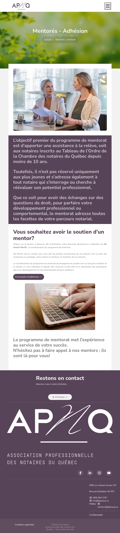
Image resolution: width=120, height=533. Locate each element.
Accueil (48, 40)
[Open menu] (107, 5)
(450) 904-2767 (98, 497)
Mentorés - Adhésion (65, 40)
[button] (28, 277)
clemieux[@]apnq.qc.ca (107, 505)
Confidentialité (96, 515)
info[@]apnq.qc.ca (99, 500)
